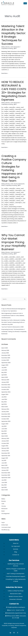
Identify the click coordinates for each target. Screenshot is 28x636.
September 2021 (5, 455)
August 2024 (4, 394)
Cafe (11, 47)
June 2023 (4, 428)
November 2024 (5, 387)
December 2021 (5, 453)
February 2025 (5, 380)
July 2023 (3, 426)
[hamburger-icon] (25, 3)
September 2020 (5, 477)
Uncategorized (5, 513)
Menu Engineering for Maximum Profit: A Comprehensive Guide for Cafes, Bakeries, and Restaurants (12, 315)
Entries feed (4, 525)
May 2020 (4, 485)
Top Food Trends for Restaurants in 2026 (12, 327)
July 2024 (3, 397)
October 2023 (5, 419)
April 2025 (4, 375)
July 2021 (3, 460)
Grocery (16, 184)
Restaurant (17, 47)
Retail (2, 185)
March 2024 (4, 406)
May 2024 (4, 402)
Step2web (14, 627)
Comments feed (6, 527)
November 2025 (5, 358)
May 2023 (4, 431)
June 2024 (4, 399)
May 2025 (4, 372)
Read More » (4, 73)
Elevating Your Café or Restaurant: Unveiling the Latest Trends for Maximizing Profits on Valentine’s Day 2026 (13, 322)
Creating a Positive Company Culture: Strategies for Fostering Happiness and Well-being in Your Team (13, 168)
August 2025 (4, 365)
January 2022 (5, 450)
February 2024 (5, 409)
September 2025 (5, 362)
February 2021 (5, 468)
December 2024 (5, 384)
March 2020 (4, 490)
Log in (3, 522)
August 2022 (4, 446)
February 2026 (5, 350)
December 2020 (5, 472)
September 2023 (5, 421)
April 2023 (4, 433)
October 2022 (5, 443)
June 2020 (4, 482)
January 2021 (4, 470)
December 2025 (5, 355)
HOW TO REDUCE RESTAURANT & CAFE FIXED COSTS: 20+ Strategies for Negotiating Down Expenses (14, 91)
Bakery (3, 47)
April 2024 (4, 404)
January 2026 (5, 353)
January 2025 (5, 382)
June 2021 (4, 463)
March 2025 (4, 377)
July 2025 (3, 367)
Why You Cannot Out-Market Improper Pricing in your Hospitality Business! (13, 242)
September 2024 (5, 392)
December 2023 (5, 414)
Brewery (8, 47)
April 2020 (4, 487)
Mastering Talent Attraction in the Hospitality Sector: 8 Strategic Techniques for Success (13, 35)
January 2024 (5, 411)
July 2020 (3, 480)
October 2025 (5, 360)
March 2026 (4, 348)
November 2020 (5, 475)
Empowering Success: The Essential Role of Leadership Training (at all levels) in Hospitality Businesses (14, 331)
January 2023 (5, 441)
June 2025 (4, 370)
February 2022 (5, 448)
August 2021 (4, 458)
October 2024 (5, 389)
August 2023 (4, 424)
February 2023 (5, 438)
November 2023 (5, 416)
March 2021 (4, 465)
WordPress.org (5, 529)
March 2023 (4, 436)
